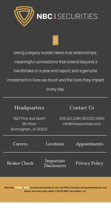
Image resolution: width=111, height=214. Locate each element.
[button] (55, 40)
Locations (55, 144)
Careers (20, 144)
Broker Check (20, 163)
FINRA (18, 188)
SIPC (26, 188)
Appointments (89, 144)
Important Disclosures (55, 163)
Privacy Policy (89, 163)
